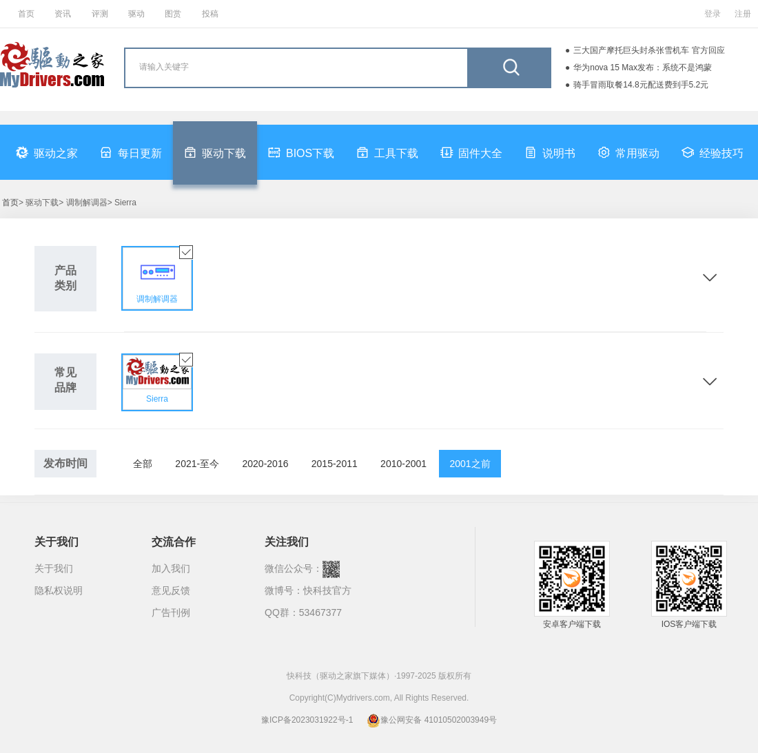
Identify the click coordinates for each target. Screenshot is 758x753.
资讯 (62, 14)
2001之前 (469, 463)
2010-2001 (403, 463)
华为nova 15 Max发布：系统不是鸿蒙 (642, 67)
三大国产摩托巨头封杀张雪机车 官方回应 (648, 50)
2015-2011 (334, 463)
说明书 (549, 152)
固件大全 (471, 152)
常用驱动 (628, 152)
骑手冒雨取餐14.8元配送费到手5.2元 (640, 85)
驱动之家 (47, 152)
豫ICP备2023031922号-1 (307, 720)
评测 (100, 14)
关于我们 (53, 568)
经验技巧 (713, 152)
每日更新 (131, 152)
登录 (712, 14)
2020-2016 (266, 463)
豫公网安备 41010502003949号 (432, 720)
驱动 (136, 14)
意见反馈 (171, 590)
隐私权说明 (58, 590)
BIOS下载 (301, 152)
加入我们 (171, 568)
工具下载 (387, 152)
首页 (26, 14)
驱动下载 (215, 152)
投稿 (210, 14)
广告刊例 (171, 612)
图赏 (173, 14)
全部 (142, 463)
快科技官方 (327, 590)
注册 (743, 14)
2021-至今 (197, 463)
